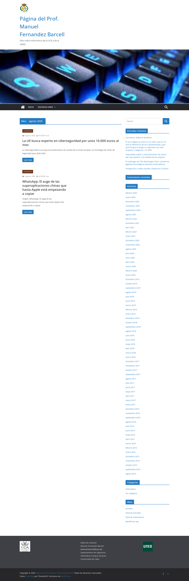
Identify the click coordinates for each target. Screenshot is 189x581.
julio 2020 (130, 253)
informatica (27, 131)
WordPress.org (132, 521)
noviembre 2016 (133, 413)
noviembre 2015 (133, 461)
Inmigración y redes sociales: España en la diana (147, 168)
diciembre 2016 (132, 409)
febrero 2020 (131, 270)
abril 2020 (130, 262)
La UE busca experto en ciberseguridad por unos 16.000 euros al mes (70, 143)
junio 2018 (130, 340)
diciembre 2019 (132, 279)
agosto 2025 (131, 214)
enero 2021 (130, 236)
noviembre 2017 (133, 365)
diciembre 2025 (132, 201)
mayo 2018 (130, 344)
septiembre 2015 (133, 469)
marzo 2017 (131, 400)
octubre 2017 (131, 370)
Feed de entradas (133, 513)
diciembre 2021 (132, 223)
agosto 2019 (131, 292)
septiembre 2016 (133, 417)
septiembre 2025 (133, 210)
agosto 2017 (131, 378)
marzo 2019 (131, 305)
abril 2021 (130, 227)
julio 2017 (130, 383)
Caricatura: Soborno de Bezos (139, 137)
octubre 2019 (131, 283)
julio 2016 (130, 426)
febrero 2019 (131, 309)
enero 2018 (130, 357)
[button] (54, 107)
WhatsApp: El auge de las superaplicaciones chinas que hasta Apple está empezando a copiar (44, 187)
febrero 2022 (131, 219)
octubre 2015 (131, 465)
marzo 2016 (131, 443)
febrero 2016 (131, 448)
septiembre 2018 (133, 327)
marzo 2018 (131, 353)
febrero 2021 (131, 232)
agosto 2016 (131, 422)
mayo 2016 (130, 435)
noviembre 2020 (133, 245)
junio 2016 (130, 430)
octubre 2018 (131, 322)
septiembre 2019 (133, 288)
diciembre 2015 (132, 456)
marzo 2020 (131, 266)
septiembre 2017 (133, 374)
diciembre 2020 (132, 240)
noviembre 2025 (133, 206)
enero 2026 (130, 197)
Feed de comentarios (135, 517)
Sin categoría (131, 493)
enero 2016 (130, 452)
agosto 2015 (131, 473)
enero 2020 (130, 275)
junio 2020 (130, 257)
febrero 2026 (131, 193)
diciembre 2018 (132, 318)
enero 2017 (130, 404)
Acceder (129, 508)
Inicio (31, 107)
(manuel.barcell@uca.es (91, 549)
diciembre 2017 (132, 361)
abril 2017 (130, 396)
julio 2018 (130, 335)
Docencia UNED (45, 107)
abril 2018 (130, 348)
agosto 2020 (131, 249)
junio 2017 (130, 387)
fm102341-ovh (43, 135)
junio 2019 (130, 301)
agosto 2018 (131, 331)
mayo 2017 (130, 391)
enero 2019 (130, 314)
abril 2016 (130, 439)
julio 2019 (130, 296)
